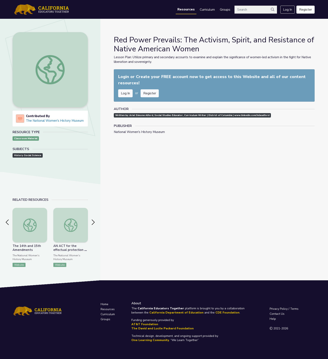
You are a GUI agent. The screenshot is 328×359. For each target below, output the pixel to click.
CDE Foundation (227, 313)
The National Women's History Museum (55, 121)
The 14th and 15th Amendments (27, 248)
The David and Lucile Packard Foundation (162, 328)
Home (104, 304)
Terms (294, 309)
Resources (186, 9)
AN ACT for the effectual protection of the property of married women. (70, 252)
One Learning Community (150, 340)
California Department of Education (176, 313)
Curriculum (207, 9)
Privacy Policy (279, 309)
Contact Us (277, 314)
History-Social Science (27, 155)
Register (305, 9)
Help (273, 319)
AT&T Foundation (144, 324)
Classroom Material (25, 138)
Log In (287, 9)
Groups (225, 9)
